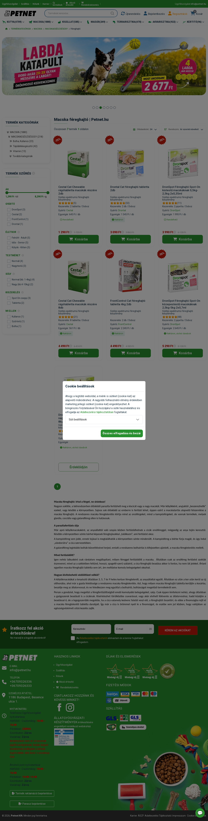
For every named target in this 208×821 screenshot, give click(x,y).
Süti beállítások (78, 419)
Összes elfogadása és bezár (122, 433)
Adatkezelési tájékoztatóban (97, 412)
